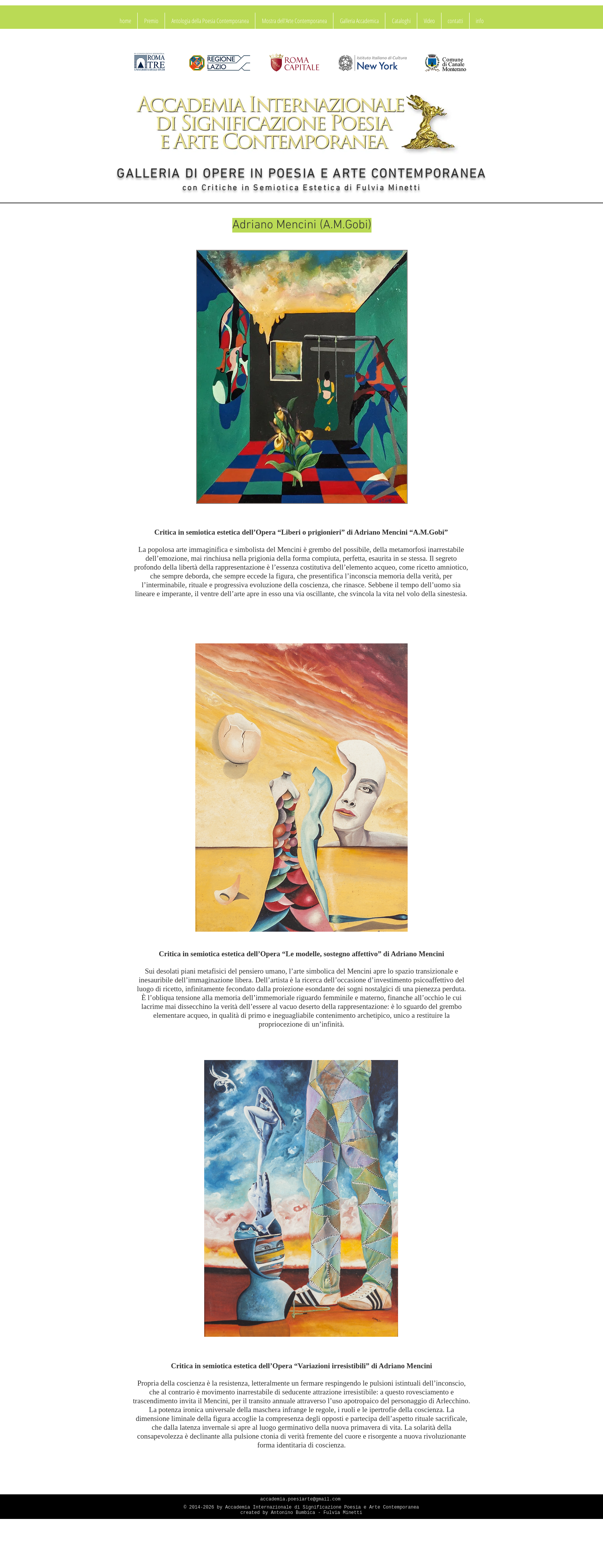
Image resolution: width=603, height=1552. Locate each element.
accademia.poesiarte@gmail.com (300, 1499)
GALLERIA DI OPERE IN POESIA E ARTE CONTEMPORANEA (301, 174)
